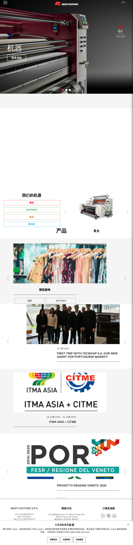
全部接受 (80, 540)
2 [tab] (66, 90)
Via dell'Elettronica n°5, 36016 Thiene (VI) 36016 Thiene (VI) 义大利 (66, 515)
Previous (4, 90)
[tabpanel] (66, 47)
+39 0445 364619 (70, 519)
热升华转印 (31, 209)
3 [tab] (70, 90)
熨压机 (31, 224)
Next (128, 90)
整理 (31, 217)
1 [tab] (63, 90)
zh (122, 2)
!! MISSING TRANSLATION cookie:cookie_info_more (68, 532)
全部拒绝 (66, 540)
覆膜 (31, 202)
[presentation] (65, 210)
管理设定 (52, 540)
